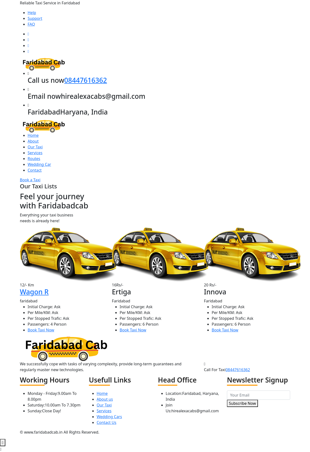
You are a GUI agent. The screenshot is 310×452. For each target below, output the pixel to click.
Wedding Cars (109, 416)
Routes (34, 158)
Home (33, 135)
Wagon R (34, 291)
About (33, 141)
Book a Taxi (30, 180)
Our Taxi (35, 147)
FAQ (31, 24)
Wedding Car (39, 164)
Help (32, 12)
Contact (35, 170)
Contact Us (106, 422)
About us (105, 399)
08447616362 (85, 80)
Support (35, 18)
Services (35, 152)
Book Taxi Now (41, 330)
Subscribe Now (242, 403)
